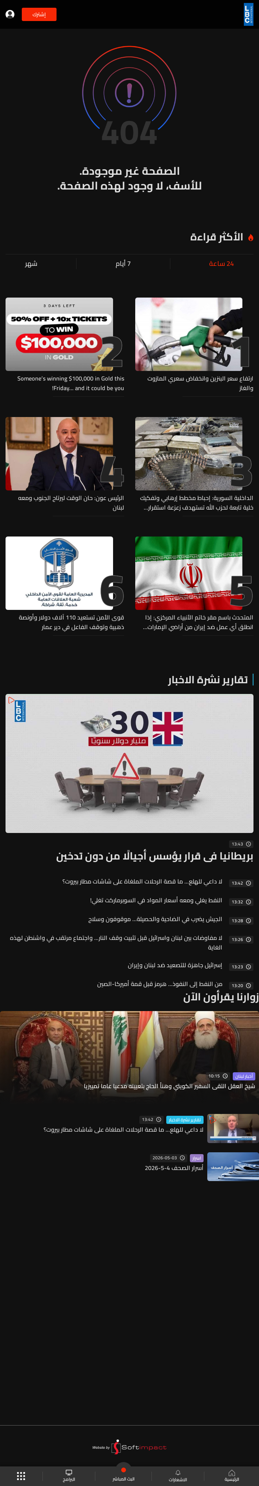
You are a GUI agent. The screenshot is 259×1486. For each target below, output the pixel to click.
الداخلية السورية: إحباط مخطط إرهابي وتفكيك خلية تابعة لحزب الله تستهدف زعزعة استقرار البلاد (196, 502)
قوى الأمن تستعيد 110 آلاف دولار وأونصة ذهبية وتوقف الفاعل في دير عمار (71, 622)
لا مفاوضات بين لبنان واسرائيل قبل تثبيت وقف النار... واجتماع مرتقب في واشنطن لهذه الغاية (116, 942)
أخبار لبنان (244, 1076)
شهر (31, 263)
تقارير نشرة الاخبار (208, 680)
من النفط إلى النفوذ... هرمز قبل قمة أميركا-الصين (159, 984)
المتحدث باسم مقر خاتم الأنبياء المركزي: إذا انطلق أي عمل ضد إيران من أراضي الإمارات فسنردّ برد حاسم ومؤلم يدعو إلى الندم (199, 622)
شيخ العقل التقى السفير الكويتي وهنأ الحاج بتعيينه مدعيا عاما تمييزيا (169, 1086)
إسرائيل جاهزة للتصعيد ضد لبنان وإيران (175, 965)
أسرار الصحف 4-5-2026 (174, 1168)
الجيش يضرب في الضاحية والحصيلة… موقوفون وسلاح (155, 919)
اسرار (196, 1158)
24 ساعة (221, 263)
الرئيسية (232, 1476)
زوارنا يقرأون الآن (221, 997)
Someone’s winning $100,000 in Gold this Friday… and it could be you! (70, 383)
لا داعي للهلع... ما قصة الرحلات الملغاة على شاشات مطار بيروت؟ (142, 881)
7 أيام (123, 263)
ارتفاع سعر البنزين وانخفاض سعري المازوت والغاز (200, 383)
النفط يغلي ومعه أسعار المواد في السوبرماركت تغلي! (156, 900)
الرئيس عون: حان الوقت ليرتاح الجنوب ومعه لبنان (71, 502)
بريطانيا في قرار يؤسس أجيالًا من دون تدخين (154, 856)
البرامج (69, 1476)
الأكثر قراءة (216, 237)
